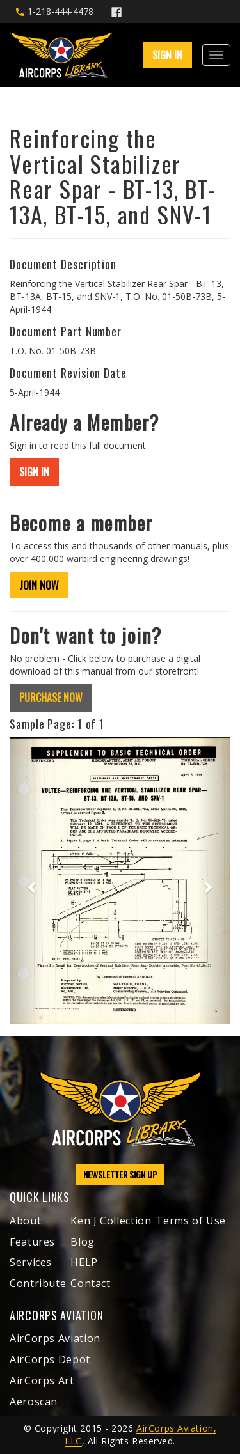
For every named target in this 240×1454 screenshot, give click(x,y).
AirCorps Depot (50, 1359)
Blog (82, 1242)
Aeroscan (34, 1402)
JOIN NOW (39, 585)
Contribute (38, 1283)
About (25, 1221)
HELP (84, 1262)
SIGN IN (167, 55)
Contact (90, 1283)
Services (31, 1262)
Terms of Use (191, 1221)
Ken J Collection (110, 1221)
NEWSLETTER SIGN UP (120, 1174)
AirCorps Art (42, 1380)
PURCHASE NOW (51, 697)
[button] (26, 880)
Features (32, 1242)
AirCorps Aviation (55, 1338)
